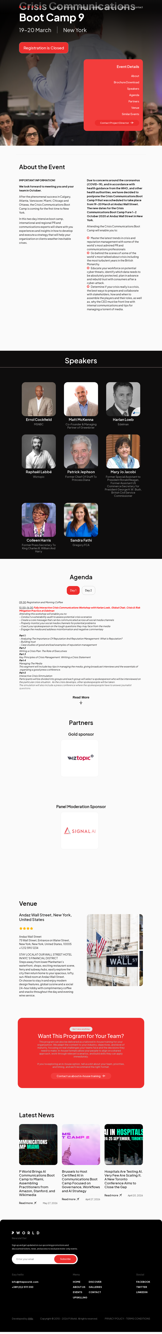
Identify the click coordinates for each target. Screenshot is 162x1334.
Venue (135, 107)
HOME (76, 1283)
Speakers (133, 88)
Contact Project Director (117, 122)
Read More (81, 702)
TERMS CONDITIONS (138, 1320)
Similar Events (130, 114)
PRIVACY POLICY (114, 1320)
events (83, 7)
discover (110, 7)
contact (138, 7)
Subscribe (65, 1261)
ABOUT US (79, 1289)
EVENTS (77, 1294)
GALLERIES (95, 1289)
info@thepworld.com (25, 1283)
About (135, 76)
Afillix (30, 1320)
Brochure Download (126, 82)
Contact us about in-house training (81, 1078)
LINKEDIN (141, 1294)
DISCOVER (95, 1283)
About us (69, 7)
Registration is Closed (44, 47)
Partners (134, 101)
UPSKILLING (80, 1299)
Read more (28, 1205)
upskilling (96, 7)
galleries (124, 7)
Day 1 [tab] (72, 591)
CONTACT (95, 1294)
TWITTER (141, 1289)
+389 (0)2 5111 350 (22, 1289)
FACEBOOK (143, 1283)
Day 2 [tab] (89, 591)
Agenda (134, 95)
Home (56, 7)
